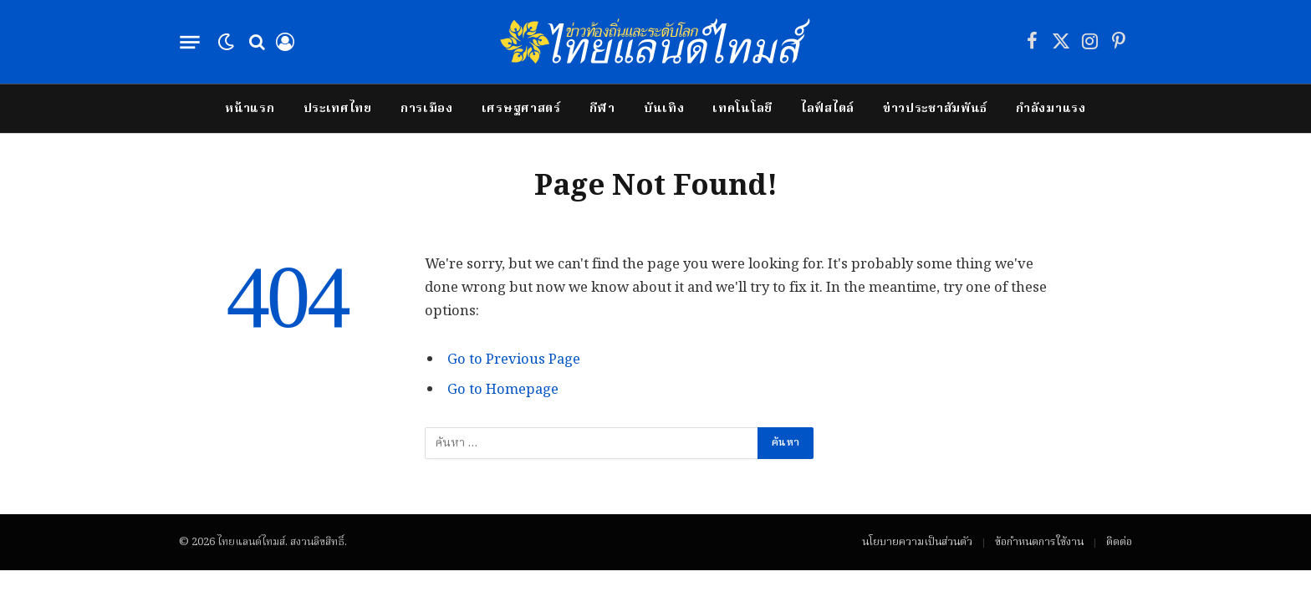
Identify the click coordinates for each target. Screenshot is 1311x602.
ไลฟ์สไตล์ (827, 108)
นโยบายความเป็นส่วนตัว (917, 542)
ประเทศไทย (338, 108)
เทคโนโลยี (742, 108)
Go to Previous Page (513, 360)
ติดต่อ (1119, 542)
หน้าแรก (249, 108)
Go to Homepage (503, 390)
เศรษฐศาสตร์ (521, 108)
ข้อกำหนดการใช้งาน (1039, 542)
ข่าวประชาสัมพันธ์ (935, 108)
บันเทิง (664, 108)
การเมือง (426, 108)
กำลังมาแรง (1051, 108)
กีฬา (602, 108)
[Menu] (189, 42)
